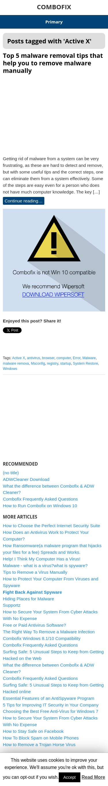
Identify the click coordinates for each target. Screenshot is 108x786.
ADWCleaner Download (26, 479)
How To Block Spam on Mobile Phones (41, 737)
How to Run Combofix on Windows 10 (40, 505)
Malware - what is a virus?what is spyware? (45, 565)
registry (52, 363)
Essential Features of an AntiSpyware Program (48, 698)
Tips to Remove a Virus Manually (35, 572)
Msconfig (38, 363)
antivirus (33, 358)
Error (77, 358)
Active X (18, 358)
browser (48, 358)
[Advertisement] (54, 113)
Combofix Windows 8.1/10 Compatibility (42, 638)
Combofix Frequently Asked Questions (40, 499)
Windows (10, 369)
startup (65, 363)
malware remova (16, 363)
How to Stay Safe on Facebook (33, 731)
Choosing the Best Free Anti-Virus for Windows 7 (50, 711)
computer (63, 358)
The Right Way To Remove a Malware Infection (49, 631)
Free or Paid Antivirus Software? (34, 625)
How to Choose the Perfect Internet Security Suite (51, 525)
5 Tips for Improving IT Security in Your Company (50, 704)
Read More (93, 777)
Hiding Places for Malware (28, 598)
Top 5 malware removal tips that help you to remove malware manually (53, 62)
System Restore (85, 363)
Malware (89, 358)
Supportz (11, 605)
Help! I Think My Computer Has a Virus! (41, 558)
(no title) (11, 472)
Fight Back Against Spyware (32, 592)
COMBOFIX (54, 6)
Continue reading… (24, 200)
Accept (69, 777)
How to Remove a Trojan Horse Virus (39, 744)
